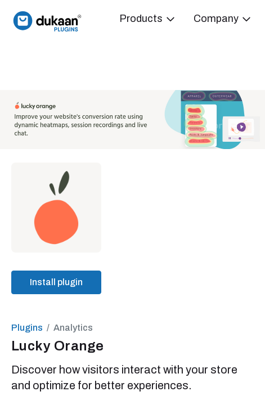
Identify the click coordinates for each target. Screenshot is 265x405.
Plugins (27, 327)
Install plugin (56, 282)
